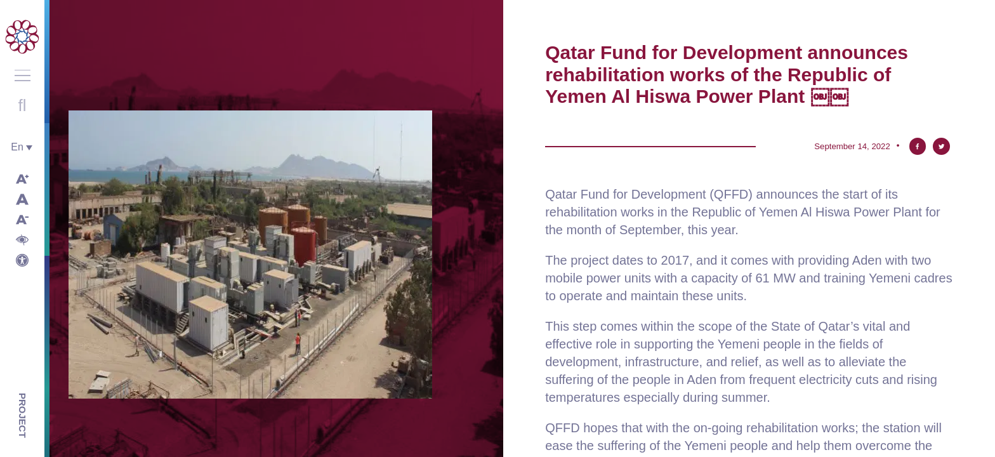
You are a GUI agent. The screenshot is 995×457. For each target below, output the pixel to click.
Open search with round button (22, 105)
